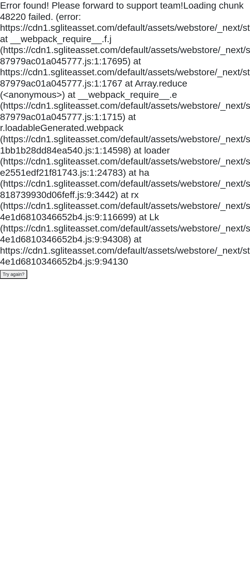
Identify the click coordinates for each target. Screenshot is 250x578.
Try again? (14, 274)
